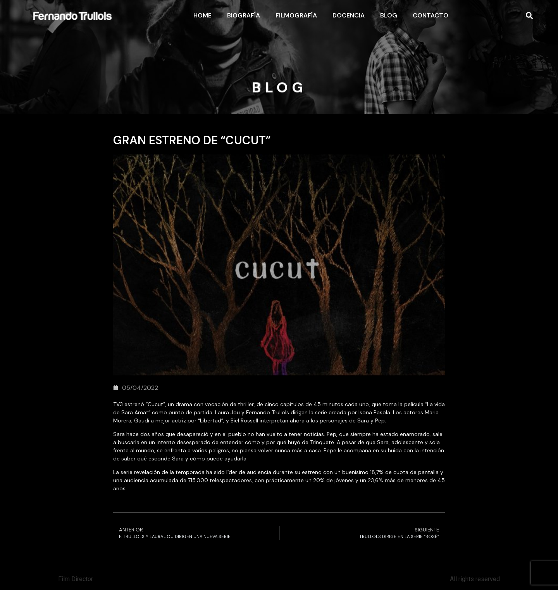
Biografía (243, 15)
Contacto (430, 15)
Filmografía (296, 15)
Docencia (348, 15)
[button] (529, 15)
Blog (388, 15)
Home (202, 15)
